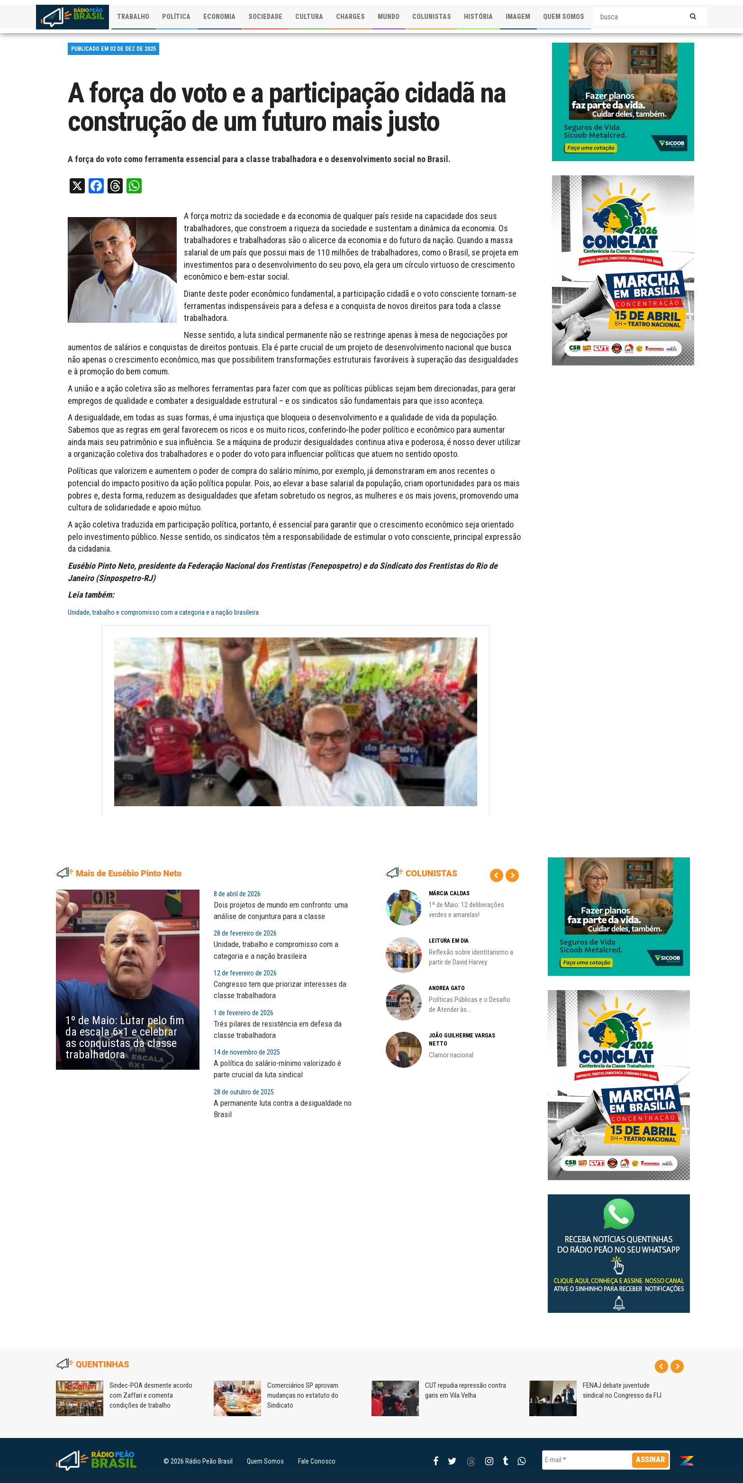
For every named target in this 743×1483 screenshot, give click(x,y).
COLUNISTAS (431, 16)
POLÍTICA (176, 16)
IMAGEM (518, 16)
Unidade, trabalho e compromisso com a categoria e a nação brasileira (163, 612)
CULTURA (309, 16)
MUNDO (388, 16)
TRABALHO (133, 16)
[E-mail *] (606, 1460)
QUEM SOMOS (563, 16)
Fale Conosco (316, 1461)
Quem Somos (265, 1461)
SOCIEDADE (265, 16)
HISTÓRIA (478, 16)
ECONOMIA (219, 16)
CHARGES (350, 16)
